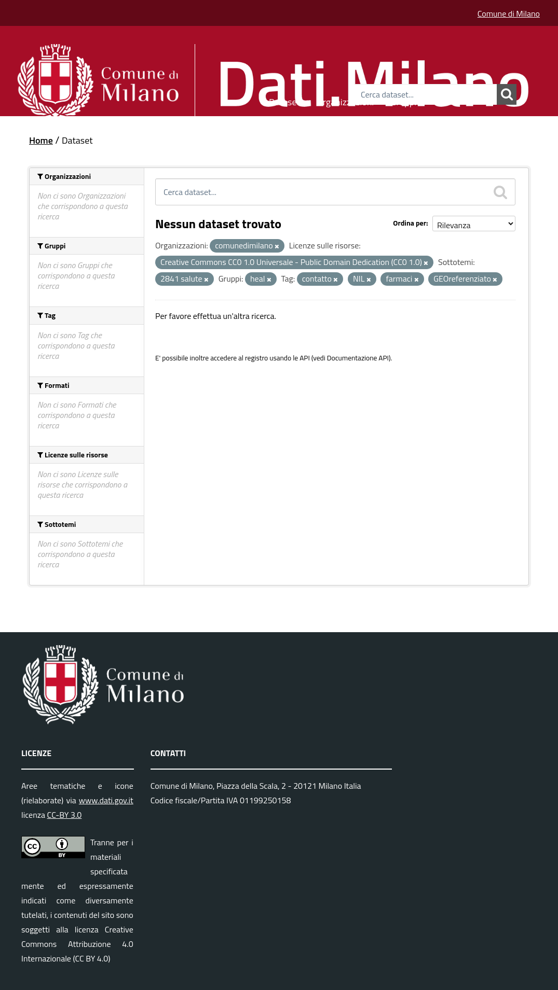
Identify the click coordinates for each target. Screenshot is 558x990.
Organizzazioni (345, 100)
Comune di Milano (509, 13)
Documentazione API (358, 358)
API (305, 358)
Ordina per (409, 222)
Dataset (284, 100)
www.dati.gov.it (106, 800)
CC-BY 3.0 (64, 814)
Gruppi (403, 100)
